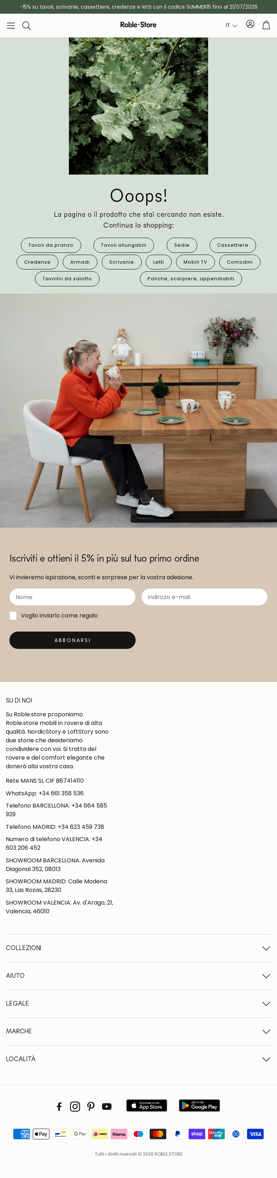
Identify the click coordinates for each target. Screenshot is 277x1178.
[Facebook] (59, 1107)
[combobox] (231, 25)
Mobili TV (195, 262)
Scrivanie (121, 262)
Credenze (37, 262)
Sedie (182, 245)
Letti (158, 262)
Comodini (240, 262)
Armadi (80, 262)
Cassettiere (233, 245)
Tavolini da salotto (67, 278)
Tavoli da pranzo (51, 245)
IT (228, 25)
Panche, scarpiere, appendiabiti (191, 278)
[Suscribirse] (72, 640)
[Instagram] (75, 1107)
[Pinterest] (91, 1107)
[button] (11, 26)
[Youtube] (107, 1107)
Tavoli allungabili (123, 245)
